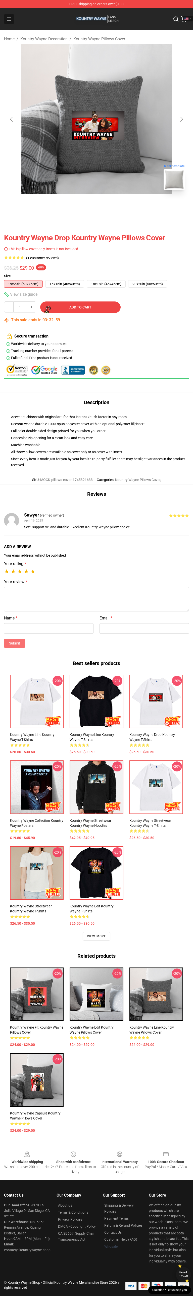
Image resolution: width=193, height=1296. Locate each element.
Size (7, 276)
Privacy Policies (70, 1219)
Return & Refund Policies (123, 1225)
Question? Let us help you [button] (169, 1290)
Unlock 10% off (183, 1274)
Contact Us (113, 1232)
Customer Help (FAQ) (120, 1239)
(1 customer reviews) (42, 258)
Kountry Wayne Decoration (44, 39)
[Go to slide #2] (110, 205)
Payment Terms (116, 1218)
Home (9, 39)
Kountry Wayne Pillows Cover (99, 39)
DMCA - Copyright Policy (77, 1226)
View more (96, 936)
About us (65, 1205)
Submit (14, 643)
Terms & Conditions (73, 1212)
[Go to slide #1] (83, 205)
